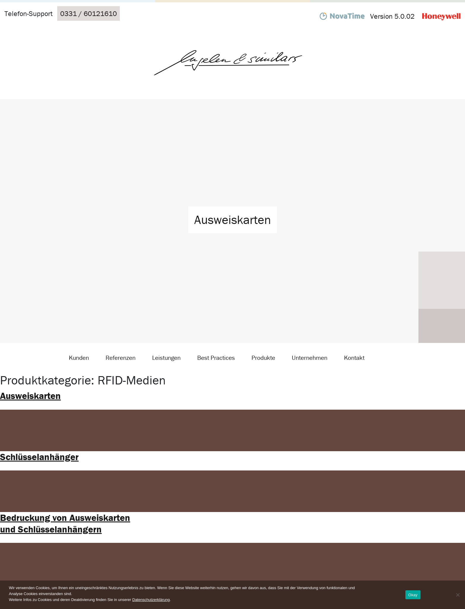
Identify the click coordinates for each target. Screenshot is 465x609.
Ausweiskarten (30, 395)
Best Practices (216, 358)
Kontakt (354, 358)
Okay (413, 595)
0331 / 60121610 (88, 13)
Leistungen (166, 358)
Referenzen (121, 358)
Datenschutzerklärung (151, 599)
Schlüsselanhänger (39, 456)
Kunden (79, 358)
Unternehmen (309, 358)
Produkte (263, 358)
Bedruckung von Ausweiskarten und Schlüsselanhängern (65, 523)
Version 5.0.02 (392, 16)
